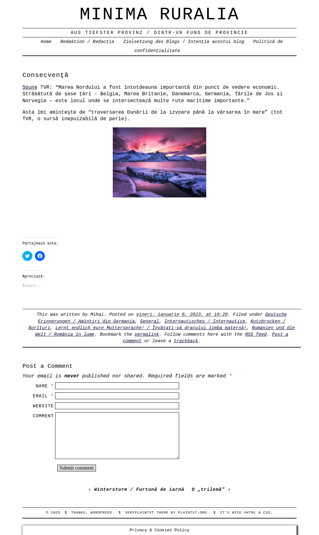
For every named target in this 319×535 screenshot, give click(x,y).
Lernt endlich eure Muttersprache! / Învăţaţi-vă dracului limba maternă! (150, 327)
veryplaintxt (139, 512)
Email (40, 396)
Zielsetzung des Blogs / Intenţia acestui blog (183, 41)
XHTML (250, 512)
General (149, 321)
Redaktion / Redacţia (87, 41)
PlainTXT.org (192, 512)
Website (43, 406)
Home (46, 41)
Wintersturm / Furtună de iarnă (139, 489)
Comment (43, 416)
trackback (186, 341)
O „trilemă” (208, 489)
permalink (147, 334)
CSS (266, 512)
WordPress (101, 512)
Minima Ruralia (159, 15)
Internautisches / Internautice (204, 321)
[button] (159, 162)
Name (42, 386)
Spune (29, 87)
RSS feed (256, 334)
